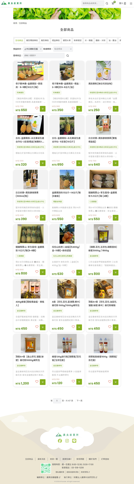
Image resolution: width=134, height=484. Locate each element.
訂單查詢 (105, 459)
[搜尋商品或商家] (107, 3)
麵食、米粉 (100, 40)
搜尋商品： (18, 55)
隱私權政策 (60, 472)
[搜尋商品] (67, 55)
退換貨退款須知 (73, 472)
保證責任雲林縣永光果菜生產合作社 (103, 92)
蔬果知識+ (67, 459)
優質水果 (67, 40)
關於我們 (93, 459)
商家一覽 (54, 459)
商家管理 (85, 472)
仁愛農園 (93, 201)
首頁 (15, 23)
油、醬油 (112, 40)
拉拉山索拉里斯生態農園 (62, 256)
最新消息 (41, 459)
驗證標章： (48, 49)
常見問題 (80, 459)
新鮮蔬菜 (78, 40)
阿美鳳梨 (20, 92)
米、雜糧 (89, 40)
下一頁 (79, 400)
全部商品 (29, 459)
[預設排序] (33, 49)
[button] (113, 3)
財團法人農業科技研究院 (85, 477)
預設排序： (18, 49)
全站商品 (19, 40)
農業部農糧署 (53, 477)
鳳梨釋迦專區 (32, 40)
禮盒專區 (56, 40)
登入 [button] (122, 3)
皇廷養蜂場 (94, 256)
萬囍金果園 (57, 201)
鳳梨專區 (45, 40)
